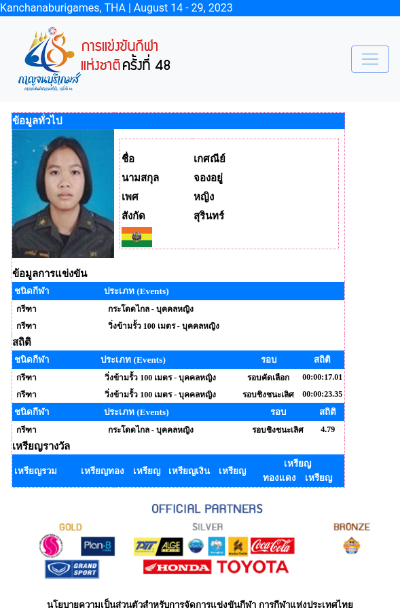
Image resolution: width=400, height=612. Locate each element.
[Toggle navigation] (370, 59)
